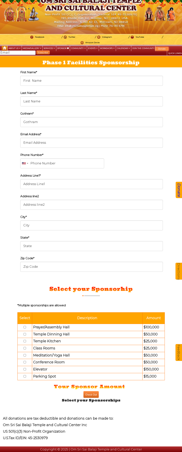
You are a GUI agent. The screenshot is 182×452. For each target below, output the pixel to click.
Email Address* (30, 134)
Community (78, 48)
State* (24, 237)
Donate (162, 48)
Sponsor (63, 48)
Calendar (123, 48)
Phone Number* (31, 155)
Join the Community (143, 48)
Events (93, 48)
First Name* (28, 72)
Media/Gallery (32, 48)
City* (23, 217)
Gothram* (26, 113)
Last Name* (28, 93)
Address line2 (29, 196)
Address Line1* (30, 175)
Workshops (107, 48)
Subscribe (43, 52)
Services (49, 48)
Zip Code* (27, 258)
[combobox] (24, 163)
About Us (15, 48)
